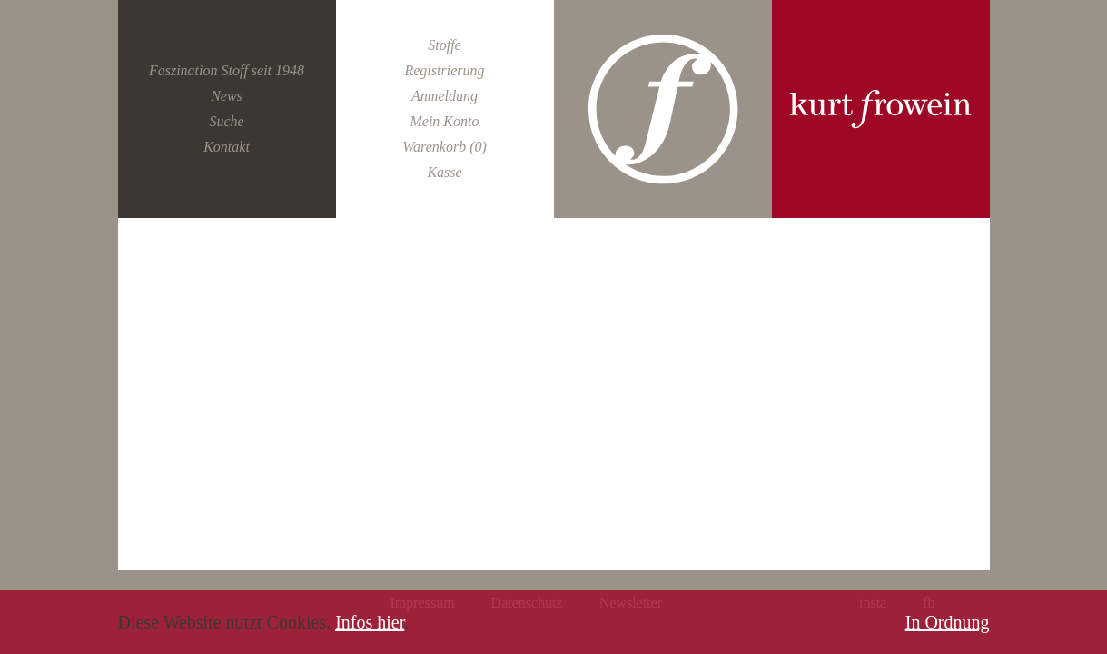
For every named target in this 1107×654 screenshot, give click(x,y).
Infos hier (369, 622)
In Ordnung (947, 622)
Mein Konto (444, 121)
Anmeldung (444, 96)
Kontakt (226, 146)
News (226, 96)
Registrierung (444, 70)
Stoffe (444, 45)
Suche (226, 121)
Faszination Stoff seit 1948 (226, 70)
